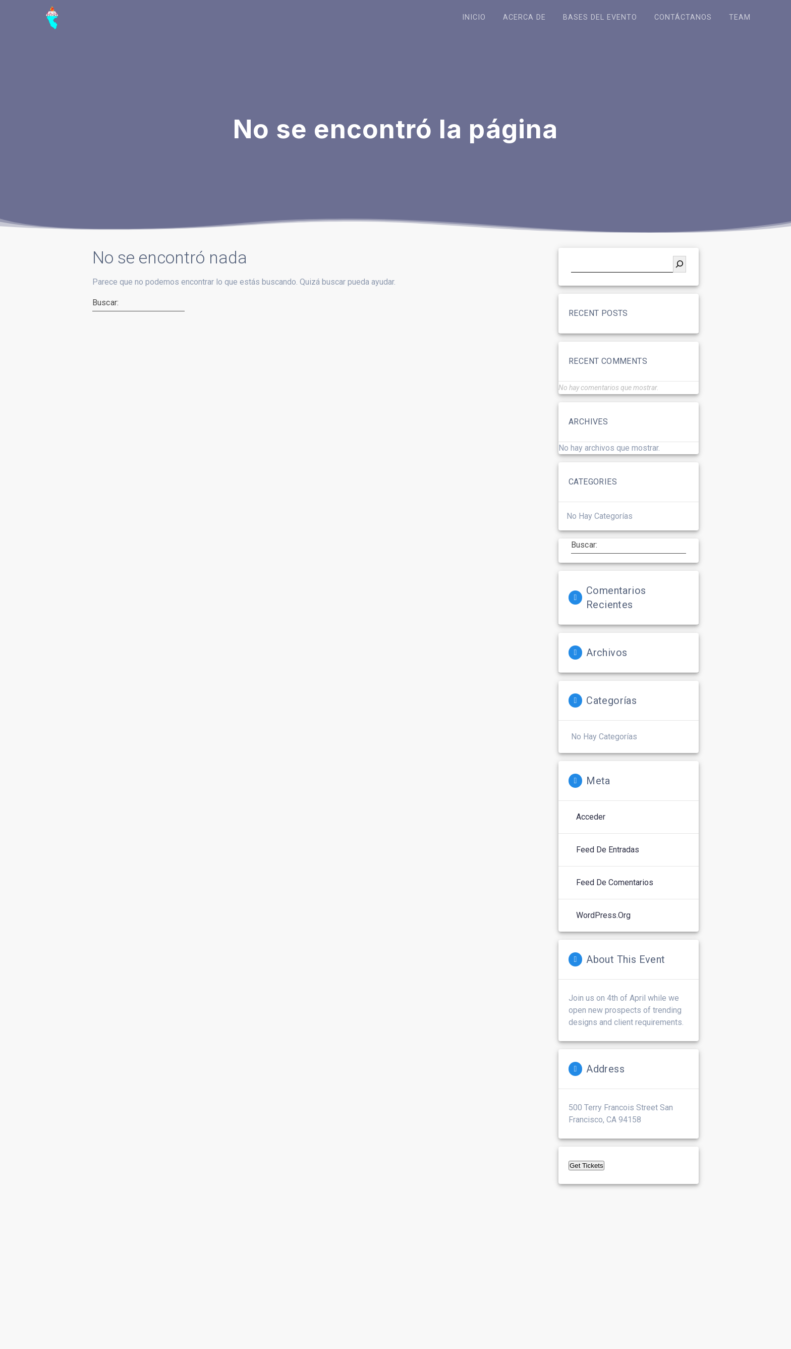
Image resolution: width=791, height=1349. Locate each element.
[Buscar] (679, 264)
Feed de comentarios (614, 883)
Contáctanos (683, 17)
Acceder (590, 817)
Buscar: (105, 303)
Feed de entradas (607, 850)
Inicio (474, 17)
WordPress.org (603, 916)
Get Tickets (586, 1166)
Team (740, 17)
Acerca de (524, 17)
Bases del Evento (600, 17)
